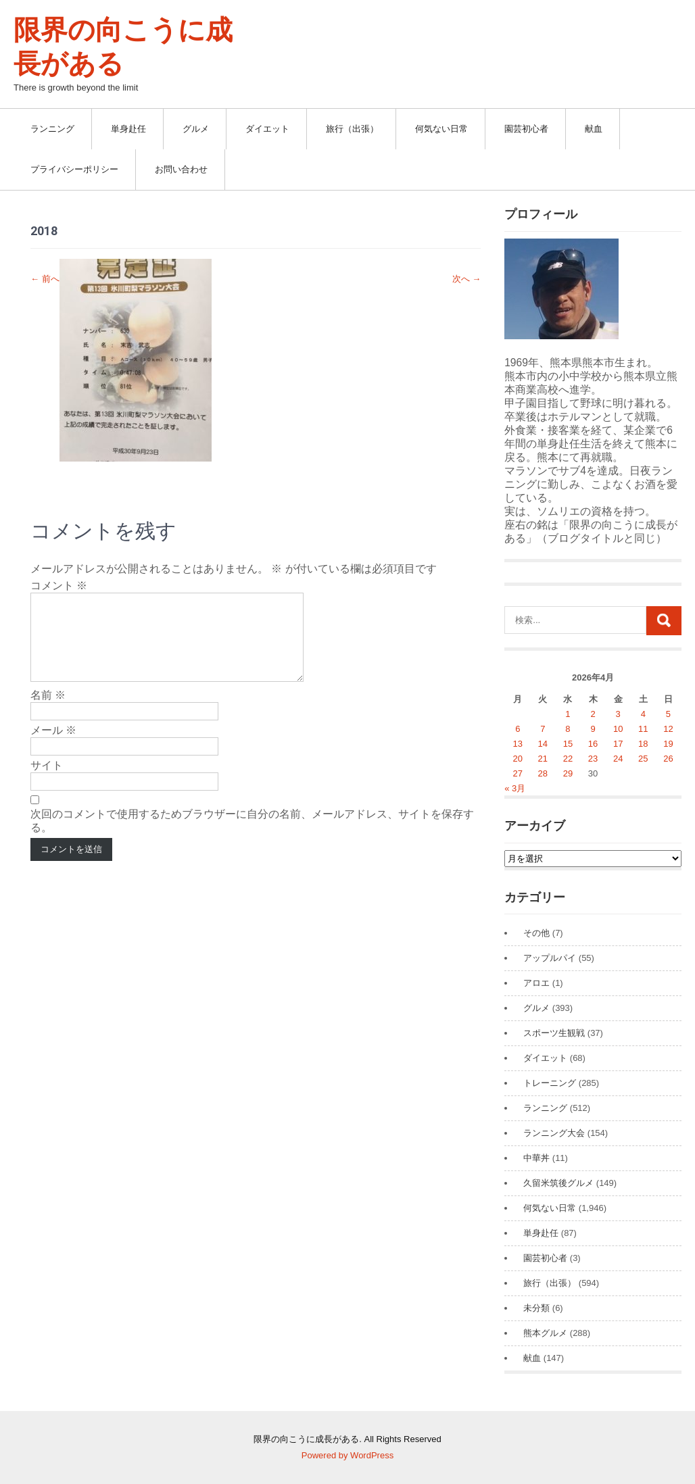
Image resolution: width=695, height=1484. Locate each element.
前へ (44, 279)
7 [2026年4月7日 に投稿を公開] (542, 729)
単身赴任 (128, 129)
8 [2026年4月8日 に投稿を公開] (567, 729)
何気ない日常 (441, 129)
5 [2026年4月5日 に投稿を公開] (668, 714)
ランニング (52, 129)
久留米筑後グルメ (558, 1183)
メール (53, 746)
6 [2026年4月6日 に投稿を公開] (517, 729)
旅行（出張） (352, 129)
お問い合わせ (181, 169)
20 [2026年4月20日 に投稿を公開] (518, 758)
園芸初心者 (526, 129)
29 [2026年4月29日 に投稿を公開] (568, 773)
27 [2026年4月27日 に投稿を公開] (518, 773)
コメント (58, 585)
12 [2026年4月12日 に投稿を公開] (668, 729)
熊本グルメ (545, 1333)
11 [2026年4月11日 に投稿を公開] (643, 729)
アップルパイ (549, 958)
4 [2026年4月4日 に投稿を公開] (643, 714)
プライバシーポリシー (74, 169)
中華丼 (536, 1158)
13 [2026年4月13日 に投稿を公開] (518, 744)
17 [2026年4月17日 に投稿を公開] (618, 744)
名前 (48, 711)
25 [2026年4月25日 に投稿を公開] (643, 758)
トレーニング (549, 1083)
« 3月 (514, 788)
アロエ (536, 983)
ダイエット (267, 129)
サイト (46, 781)
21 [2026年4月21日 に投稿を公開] (543, 758)
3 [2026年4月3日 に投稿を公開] (618, 714)
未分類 (536, 1308)
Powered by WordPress (347, 1455)
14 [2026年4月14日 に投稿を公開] (543, 744)
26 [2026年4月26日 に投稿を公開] (668, 758)
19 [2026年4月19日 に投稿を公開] (668, 744)
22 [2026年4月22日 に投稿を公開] (568, 758)
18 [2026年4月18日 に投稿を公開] (643, 744)
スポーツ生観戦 (554, 1033)
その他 (536, 933)
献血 (593, 129)
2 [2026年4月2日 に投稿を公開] (592, 714)
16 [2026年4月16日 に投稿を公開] (593, 744)
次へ (466, 279)
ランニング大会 (554, 1133)
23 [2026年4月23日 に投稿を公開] (593, 758)
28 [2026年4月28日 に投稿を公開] (543, 773)
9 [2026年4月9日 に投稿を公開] (592, 729)
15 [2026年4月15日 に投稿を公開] (568, 744)
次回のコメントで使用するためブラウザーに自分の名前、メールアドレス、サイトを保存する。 (252, 836)
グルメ (196, 129)
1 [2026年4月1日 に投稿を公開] (567, 714)
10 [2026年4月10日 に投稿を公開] (618, 729)
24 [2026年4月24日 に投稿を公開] (618, 758)
